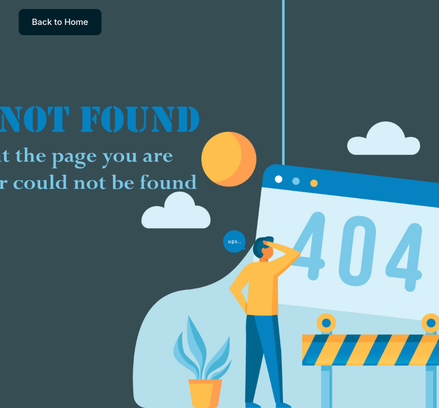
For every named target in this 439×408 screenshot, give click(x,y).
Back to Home (60, 22)
